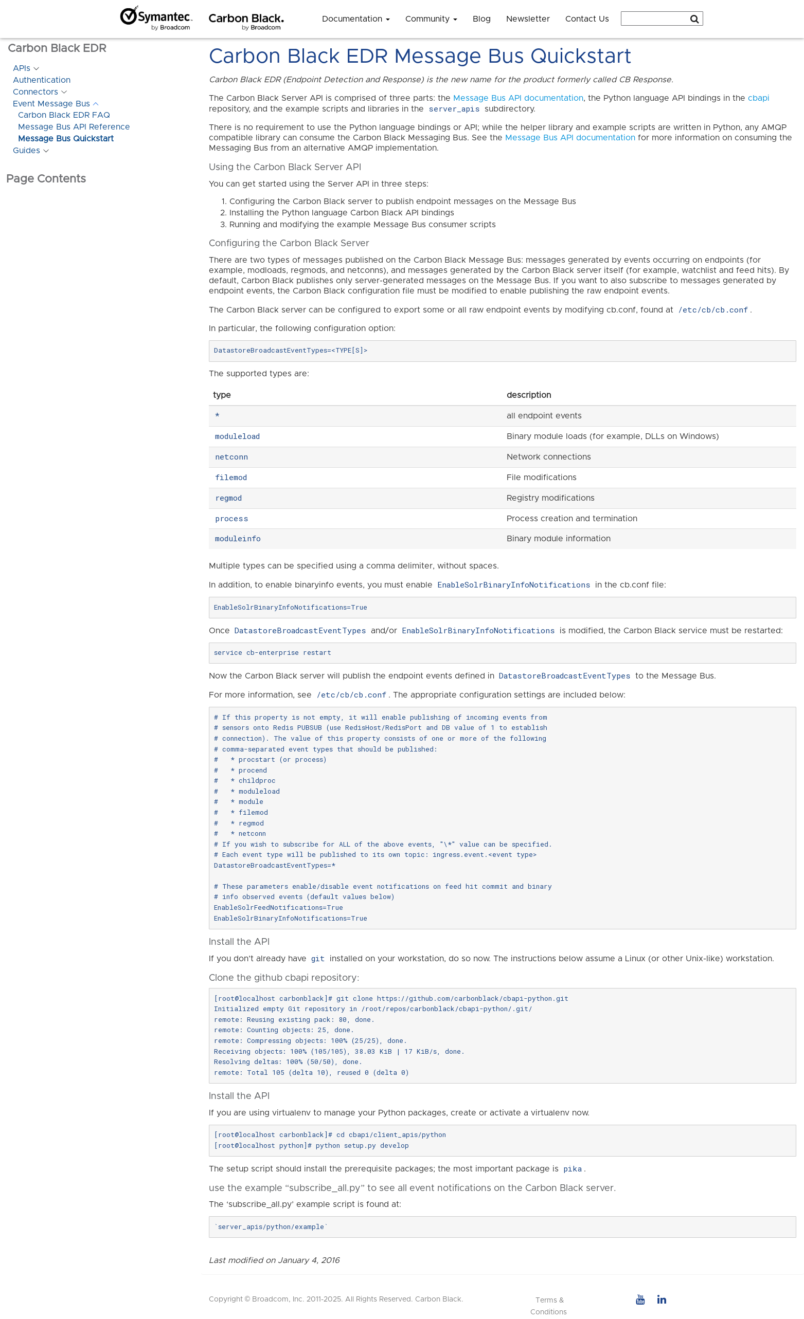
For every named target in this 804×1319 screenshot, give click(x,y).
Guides (26, 150)
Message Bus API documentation (518, 98)
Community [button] (431, 19)
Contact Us (587, 19)
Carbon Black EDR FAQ (64, 115)
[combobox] (662, 18)
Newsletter (528, 19)
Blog (482, 19)
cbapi (759, 98)
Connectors (35, 92)
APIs (21, 68)
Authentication (41, 80)
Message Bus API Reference (74, 127)
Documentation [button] (356, 19)
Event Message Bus (51, 104)
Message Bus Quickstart (66, 139)
